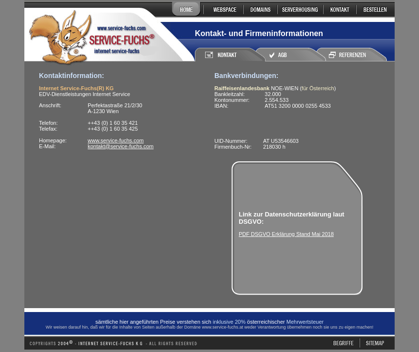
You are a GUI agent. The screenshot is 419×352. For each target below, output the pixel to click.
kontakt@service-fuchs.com (120, 146)
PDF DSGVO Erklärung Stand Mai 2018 (286, 234)
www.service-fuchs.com (116, 140)
